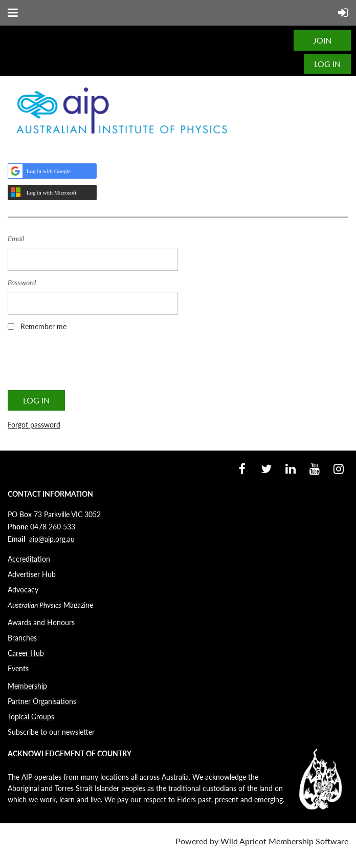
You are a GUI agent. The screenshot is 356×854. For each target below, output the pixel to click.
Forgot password (34, 424)
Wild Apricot (243, 841)
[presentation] (85, 364)
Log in (327, 64)
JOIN (322, 40)
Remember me (43, 326)
